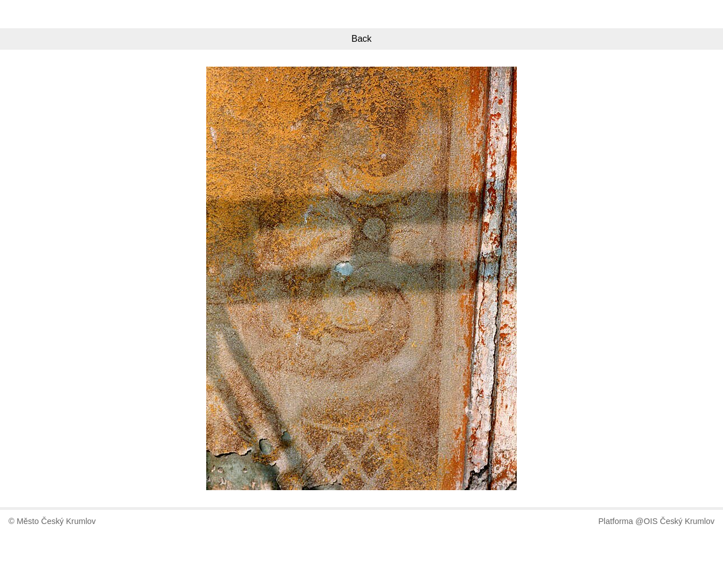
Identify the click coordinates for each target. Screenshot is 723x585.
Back (361, 38)
